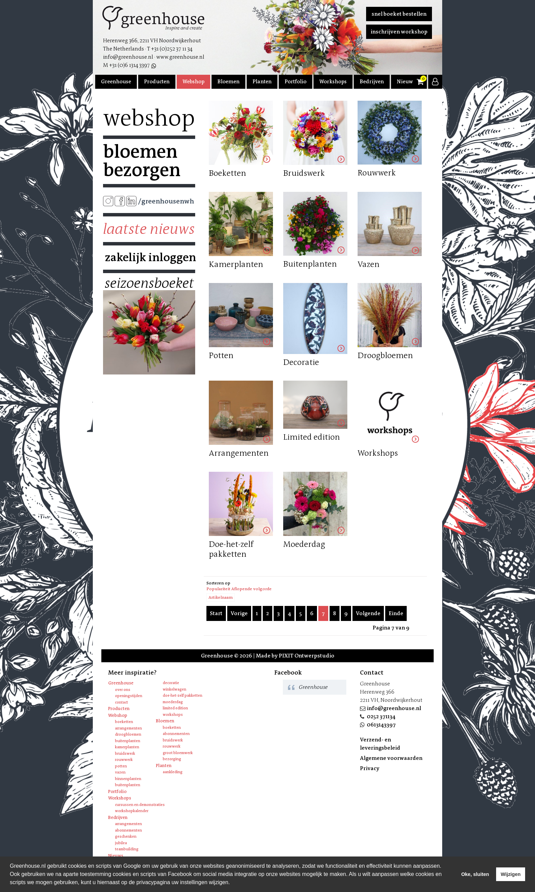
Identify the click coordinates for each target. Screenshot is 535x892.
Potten (121, 766)
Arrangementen (128, 728)
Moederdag (173, 702)
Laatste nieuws (149, 229)
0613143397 (381, 724)
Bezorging (172, 759)
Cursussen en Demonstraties (140, 804)
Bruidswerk (125, 753)
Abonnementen (176, 733)
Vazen (120, 772)
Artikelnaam (220, 597)
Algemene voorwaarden (391, 758)
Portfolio (295, 81)
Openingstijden (128, 695)
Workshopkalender (131, 810)
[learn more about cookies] (232, 883)
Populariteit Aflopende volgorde (239, 589)
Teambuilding (127, 849)
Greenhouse (116, 81)
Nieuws (406, 81)
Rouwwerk (124, 759)
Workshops (333, 81)
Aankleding (173, 772)
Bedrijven (372, 81)
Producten (157, 81)
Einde (396, 613)
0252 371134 (381, 716)
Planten (262, 81)
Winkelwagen (174, 689)
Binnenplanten (128, 778)
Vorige (239, 613)
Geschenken (125, 836)
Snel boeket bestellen (399, 13)
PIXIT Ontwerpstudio (306, 655)
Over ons (122, 689)
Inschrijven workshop (399, 31)
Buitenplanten (127, 741)
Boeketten (124, 721)
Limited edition (175, 708)
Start (216, 613)
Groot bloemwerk (178, 752)
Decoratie (171, 682)
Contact (121, 702)
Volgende (368, 613)
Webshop (193, 81)
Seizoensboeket (149, 283)
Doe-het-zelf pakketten (182, 695)
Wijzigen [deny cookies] (510, 874)
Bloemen (228, 81)
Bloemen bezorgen (141, 161)
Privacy (369, 768)
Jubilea (121, 843)
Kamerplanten (127, 747)
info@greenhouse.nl (394, 708)
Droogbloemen (128, 734)
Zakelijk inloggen (149, 257)
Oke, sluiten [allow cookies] (475, 874)
